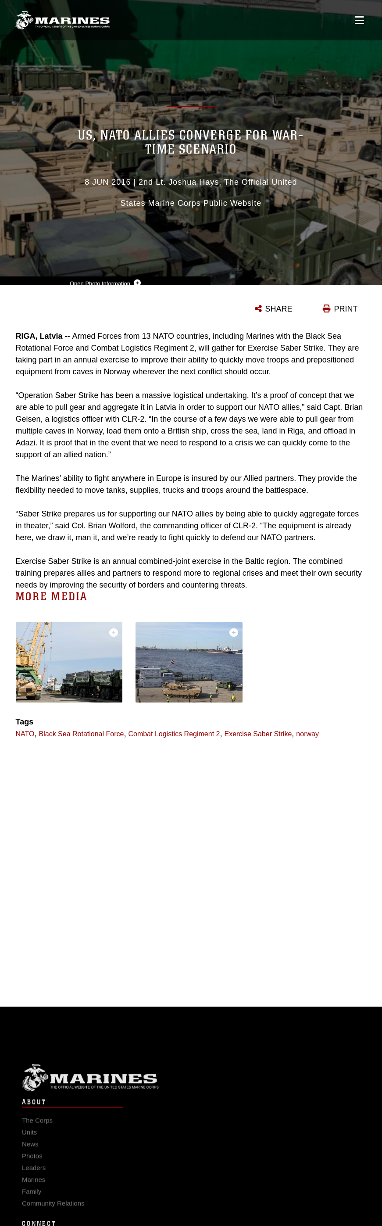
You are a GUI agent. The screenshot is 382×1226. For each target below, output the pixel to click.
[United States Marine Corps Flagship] (62, 20)
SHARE (279, 309)
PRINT (346, 309)
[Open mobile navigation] (359, 20)
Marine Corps (191, 1082)
